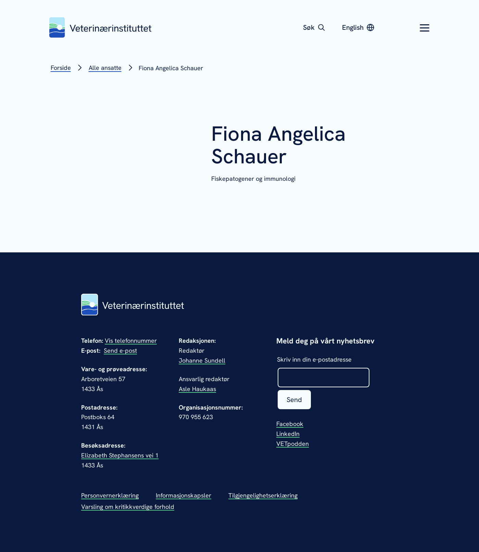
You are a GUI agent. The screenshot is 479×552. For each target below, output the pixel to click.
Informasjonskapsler (183, 495)
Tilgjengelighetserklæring (263, 495)
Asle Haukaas (197, 389)
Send (294, 399)
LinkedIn (288, 434)
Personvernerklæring (110, 495)
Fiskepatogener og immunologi (253, 179)
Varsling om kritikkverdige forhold (127, 507)
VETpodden (292, 444)
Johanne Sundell (202, 360)
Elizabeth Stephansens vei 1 (120, 455)
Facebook (289, 424)
